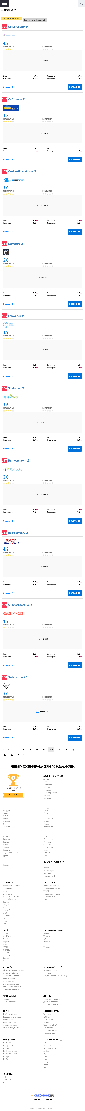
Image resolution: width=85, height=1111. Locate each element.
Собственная (48, 865)
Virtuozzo (47, 936)
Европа (5, 807)
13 (29, 749)
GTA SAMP (7, 915)
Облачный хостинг (51, 885)
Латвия (46, 821)
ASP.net (46, 1051)
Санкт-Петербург (9, 1001)
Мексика (46, 824)
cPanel (46, 868)
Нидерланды (48, 826)
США (45, 836)
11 (15, 749)
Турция (5, 855)
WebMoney (47, 1014)
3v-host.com (17, 677)
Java (45, 1059)
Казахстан (7, 826)
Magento (6, 955)
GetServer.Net (18, 27)
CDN (45, 899)
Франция (47, 844)
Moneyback (48, 973)
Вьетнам (46, 795)
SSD (4, 1077)
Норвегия (6, 836)
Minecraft (6, 910)
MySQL (46, 1053)
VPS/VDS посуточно (11, 1028)
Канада (46, 807)
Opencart (6, 958)
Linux (45, 1043)
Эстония (46, 853)
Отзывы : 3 (8, 87)
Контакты (37, 1100)
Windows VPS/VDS (50, 1048)
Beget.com (13, 795)
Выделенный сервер (51, 894)
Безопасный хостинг (11, 976)
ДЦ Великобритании (11, 1053)
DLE (4, 960)
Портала (6, 902)
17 (58, 749)
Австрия (46, 787)
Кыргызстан (48, 818)
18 (65, 749)
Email (5, 924)
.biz (38, 61)
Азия (45, 781)
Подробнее (74, 87)
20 (4, 754)
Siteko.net (16, 388)
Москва (6, 999)
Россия (5, 844)
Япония (6, 865)
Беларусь (6, 810)
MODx (5, 944)
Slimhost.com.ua (20, 605)
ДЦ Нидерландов (10, 1051)
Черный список (9, 978)
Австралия (47, 779)
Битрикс (6, 941)
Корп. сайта (7, 894)
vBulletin (6, 952)
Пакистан (6, 839)
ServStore (15, 243)
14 (37, 749)
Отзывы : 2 (8, 376)
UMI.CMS (6, 950)
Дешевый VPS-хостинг (12, 1017)
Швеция (46, 850)
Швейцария (48, 847)
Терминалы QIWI (50, 1025)
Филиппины (48, 839)
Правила (48, 1100)
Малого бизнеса (9, 899)
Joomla (5, 933)
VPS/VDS (46, 891)
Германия (47, 798)
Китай (45, 810)
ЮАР (45, 855)
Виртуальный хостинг (52, 888)
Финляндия (48, 842)
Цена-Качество (9, 1019)
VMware (46, 947)
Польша (6, 842)
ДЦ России (7, 1043)
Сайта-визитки (9, 888)
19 (73, 749)
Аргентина (47, 784)
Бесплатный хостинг (11, 1025)
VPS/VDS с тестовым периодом (56, 976)
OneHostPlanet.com (22, 171)
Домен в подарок (50, 1001)
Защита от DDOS (9, 981)
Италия (5, 824)
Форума (6, 904)
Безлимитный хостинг (12, 973)
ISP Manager (48, 870)
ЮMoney (46, 1017)
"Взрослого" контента (11, 885)
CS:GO (5, 913)
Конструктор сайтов (11, 984)
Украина (6, 847)
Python (46, 1062)
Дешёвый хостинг (10, 1014)
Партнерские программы (13, 986)
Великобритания (50, 792)
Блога (5, 891)
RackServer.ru (18, 533)
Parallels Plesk (49, 876)
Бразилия (47, 790)
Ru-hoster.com (18, 460)
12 (22, 749)
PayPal (46, 1022)
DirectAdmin (48, 873)
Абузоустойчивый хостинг (13, 970)
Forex (5, 921)
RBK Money (48, 1028)
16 (51, 749)
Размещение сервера (52, 896)
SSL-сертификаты (50, 1004)
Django (46, 1067)
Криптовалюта (49, 1033)
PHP (45, 1056)
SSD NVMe (7, 1079)
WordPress (7, 936)
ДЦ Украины (8, 1045)
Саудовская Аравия (11, 853)
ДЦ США (6, 1048)
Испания (6, 821)
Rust (4, 918)
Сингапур (6, 850)
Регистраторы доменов (52, 999)
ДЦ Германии (8, 1056)
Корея (45, 816)
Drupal (5, 939)
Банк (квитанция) (50, 1030)
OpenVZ (46, 933)
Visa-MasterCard (50, 1019)
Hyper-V (46, 941)
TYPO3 (5, 947)
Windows (47, 1045)
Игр (4, 907)
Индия (5, 816)
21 (12, 754)
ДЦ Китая (6, 1059)
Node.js (46, 1064)
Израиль (6, 818)
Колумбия (47, 813)
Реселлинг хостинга (11, 989)
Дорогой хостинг (9, 1022)
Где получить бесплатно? (34, 20)
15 (44, 749)
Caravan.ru (16, 316)
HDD (4, 1082)
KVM (45, 939)
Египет (5, 813)
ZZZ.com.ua (16, 99)
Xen (44, 944)
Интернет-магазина (11, 896)
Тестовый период (50, 970)
